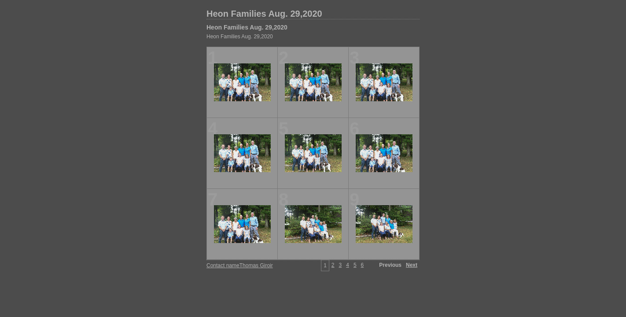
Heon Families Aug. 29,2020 (264, 13)
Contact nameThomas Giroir (239, 265)
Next (411, 265)
